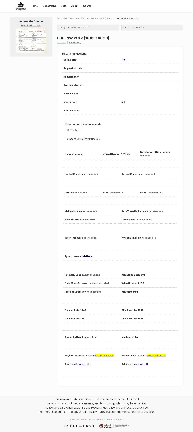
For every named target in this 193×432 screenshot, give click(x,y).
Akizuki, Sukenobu (104, 355)
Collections (49, 5)
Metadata (62, 42)
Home (34, 5)
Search (87, 5)
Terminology (76, 42)
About (74, 5)
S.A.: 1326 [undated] (133, 27)
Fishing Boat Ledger (82, 18)
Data (63, 5)
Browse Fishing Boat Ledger (103, 18)
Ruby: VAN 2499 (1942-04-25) (74, 27)
